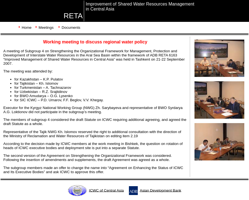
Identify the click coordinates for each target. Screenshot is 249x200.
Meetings (46, 27)
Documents (71, 27)
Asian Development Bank (160, 190)
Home (27, 27)
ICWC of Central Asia (106, 190)
